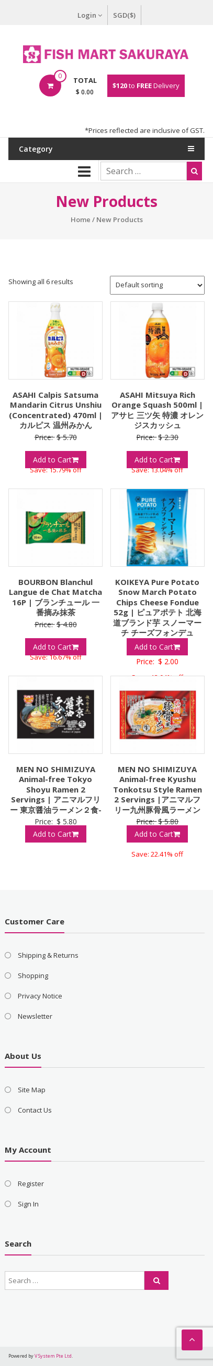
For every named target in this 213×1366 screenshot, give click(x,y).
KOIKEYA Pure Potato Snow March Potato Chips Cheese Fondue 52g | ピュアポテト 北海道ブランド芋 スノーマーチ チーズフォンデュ (157, 607)
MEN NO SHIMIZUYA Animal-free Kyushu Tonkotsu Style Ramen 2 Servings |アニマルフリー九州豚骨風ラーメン (157, 789)
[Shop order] (157, 285)
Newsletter (35, 1016)
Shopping (33, 975)
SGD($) (124, 15)
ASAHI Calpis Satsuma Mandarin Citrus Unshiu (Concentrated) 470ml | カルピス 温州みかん (56, 410)
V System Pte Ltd (53, 1355)
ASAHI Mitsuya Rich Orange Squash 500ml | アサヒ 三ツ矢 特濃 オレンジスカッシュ (157, 410)
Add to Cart (56, 460)
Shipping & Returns (48, 955)
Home (81, 219)
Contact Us (35, 1110)
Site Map (32, 1089)
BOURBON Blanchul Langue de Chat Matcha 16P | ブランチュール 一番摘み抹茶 (55, 597)
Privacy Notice (40, 996)
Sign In (28, 1204)
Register (31, 1183)
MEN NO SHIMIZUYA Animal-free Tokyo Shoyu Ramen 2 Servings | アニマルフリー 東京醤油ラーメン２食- (56, 789)
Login (89, 15)
